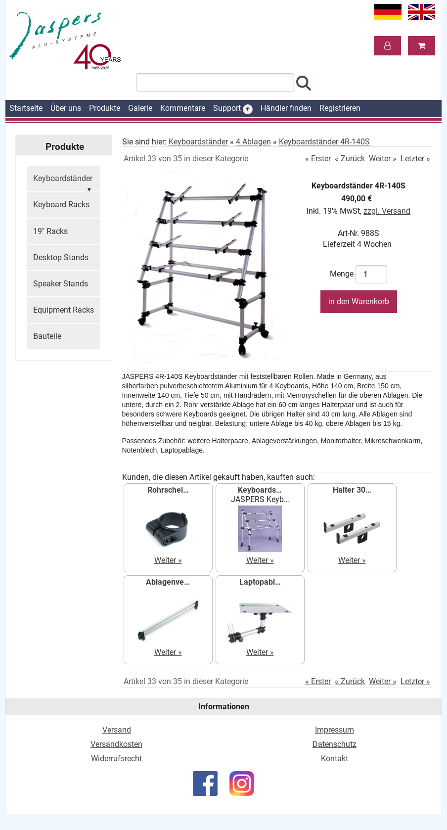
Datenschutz (335, 744)
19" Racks (50, 231)
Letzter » (415, 158)
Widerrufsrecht (116, 758)
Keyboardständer (63, 183)
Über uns (65, 108)
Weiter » (383, 158)
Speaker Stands (60, 283)
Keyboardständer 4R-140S (324, 141)
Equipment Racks (63, 310)
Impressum (334, 730)
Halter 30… (352, 490)
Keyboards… (260, 490)
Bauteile (47, 336)
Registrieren (339, 108)
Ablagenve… (168, 582)
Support (233, 108)
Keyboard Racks (61, 204)
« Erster (318, 158)
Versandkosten (116, 744)
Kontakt (334, 758)
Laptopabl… (260, 582)
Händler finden (286, 108)
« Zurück (350, 158)
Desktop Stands (61, 257)
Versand (116, 730)
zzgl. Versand (386, 211)
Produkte (104, 108)
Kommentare (182, 108)
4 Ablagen (253, 141)
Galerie (140, 108)
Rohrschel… (168, 490)
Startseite (26, 108)
